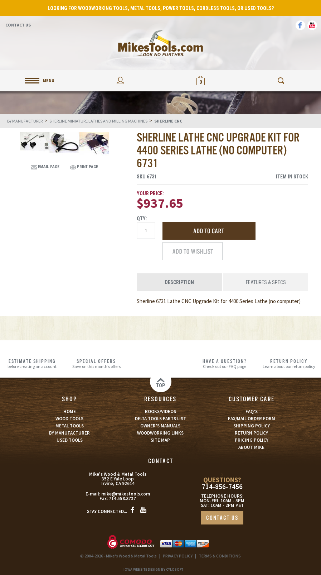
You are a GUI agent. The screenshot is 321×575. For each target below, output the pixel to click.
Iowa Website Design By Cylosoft (153, 569)
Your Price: (150, 193)
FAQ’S (251, 411)
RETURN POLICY (251, 433)
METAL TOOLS (69, 425)
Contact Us (18, 25)
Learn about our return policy (289, 363)
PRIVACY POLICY (178, 556)
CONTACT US (222, 518)
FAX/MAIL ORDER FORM (251, 418)
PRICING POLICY (251, 440)
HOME (69, 411)
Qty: (142, 218)
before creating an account (32, 363)
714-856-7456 (222, 486)
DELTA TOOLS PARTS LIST (160, 418)
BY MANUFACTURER (69, 433)
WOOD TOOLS (69, 418)
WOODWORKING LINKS (160, 433)
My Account (120, 80)
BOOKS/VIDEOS (160, 411)
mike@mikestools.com (125, 494)
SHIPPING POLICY (251, 425)
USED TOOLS (70, 440)
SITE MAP (160, 440)
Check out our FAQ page (225, 363)
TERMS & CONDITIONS (220, 556)
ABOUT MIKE (251, 447)
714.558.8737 (122, 498)
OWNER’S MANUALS (160, 425)
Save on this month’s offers (96, 363)
